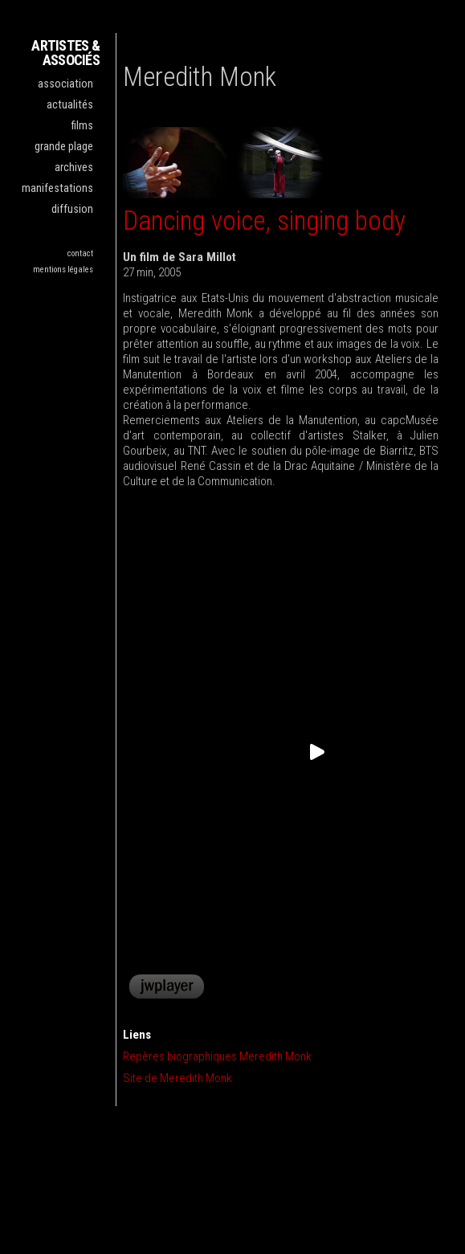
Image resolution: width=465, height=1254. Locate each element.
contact (80, 253)
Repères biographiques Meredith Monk (217, 1056)
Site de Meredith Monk (177, 1078)
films (82, 126)
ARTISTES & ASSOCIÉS (65, 52)
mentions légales (63, 269)
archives (74, 167)
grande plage (64, 146)
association (65, 84)
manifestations (57, 188)
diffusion (72, 209)
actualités (70, 105)
